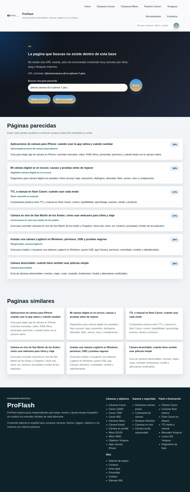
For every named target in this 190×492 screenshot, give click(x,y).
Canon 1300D (116, 409)
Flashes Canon (152, 6)
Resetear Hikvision (145, 421)
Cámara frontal (116, 424)
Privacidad (114, 472)
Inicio (87, 6)
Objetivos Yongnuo (119, 440)
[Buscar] (176, 25)
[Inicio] (42, 15)
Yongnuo (172, 6)
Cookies (113, 476)
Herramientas (153, 16)
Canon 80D (115, 417)
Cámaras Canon (106, 6)
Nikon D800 (115, 436)
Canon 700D (115, 413)
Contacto (172, 16)
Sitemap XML (116, 480)
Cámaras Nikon (129, 6)
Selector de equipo (119, 461)
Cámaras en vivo (144, 424)
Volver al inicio (39, 99)
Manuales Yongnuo (172, 432)
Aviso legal (114, 468)
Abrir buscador (64, 99)
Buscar (136, 85)
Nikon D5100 (116, 432)
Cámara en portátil (118, 428)
